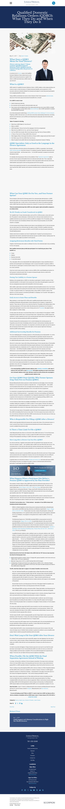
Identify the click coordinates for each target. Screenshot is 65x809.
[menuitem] (11, 805)
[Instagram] (25, 790)
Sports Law (21, 700)
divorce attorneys (34, 109)
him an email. (30, 370)
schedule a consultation (42, 368)
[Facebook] (22, 790)
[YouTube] (34, 790)
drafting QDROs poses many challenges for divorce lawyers (40, 113)
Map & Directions (32, 774)
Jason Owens (37, 700)
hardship (42, 308)
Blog (33, 753)
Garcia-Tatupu (37, 487)
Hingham (30, 688)
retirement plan (49, 96)
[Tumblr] (37, 790)
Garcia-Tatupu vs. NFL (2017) (25, 487)
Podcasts (32, 755)
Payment (33, 751)
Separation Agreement (43, 157)
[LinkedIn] (31, 790)
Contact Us (32, 758)
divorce (19, 73)
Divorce (17, 700)
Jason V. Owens (24, 56)
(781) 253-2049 (19, 370)
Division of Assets (29, 700)
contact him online (32, 697)
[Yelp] (43, 790)
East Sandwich (44, 688)
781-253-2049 (32, 741)
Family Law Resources (32, 748)
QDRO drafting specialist (15, 150)
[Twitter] (28, 790)
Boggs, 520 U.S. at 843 (26, 521)
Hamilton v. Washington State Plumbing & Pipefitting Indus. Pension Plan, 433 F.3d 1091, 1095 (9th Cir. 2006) (33, 528)
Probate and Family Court (35, 459)
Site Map (32, 760)
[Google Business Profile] (40, 790)
